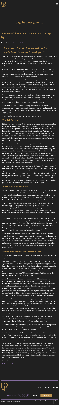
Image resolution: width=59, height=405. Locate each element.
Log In (35, 395)
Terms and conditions (51, 401)
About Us (40, 387)
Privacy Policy (39, 401)
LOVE (21, 42)
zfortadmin (15, 42)
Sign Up (46, 395)
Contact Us (54, 387)
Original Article (7, 363)
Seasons (47, 387)
